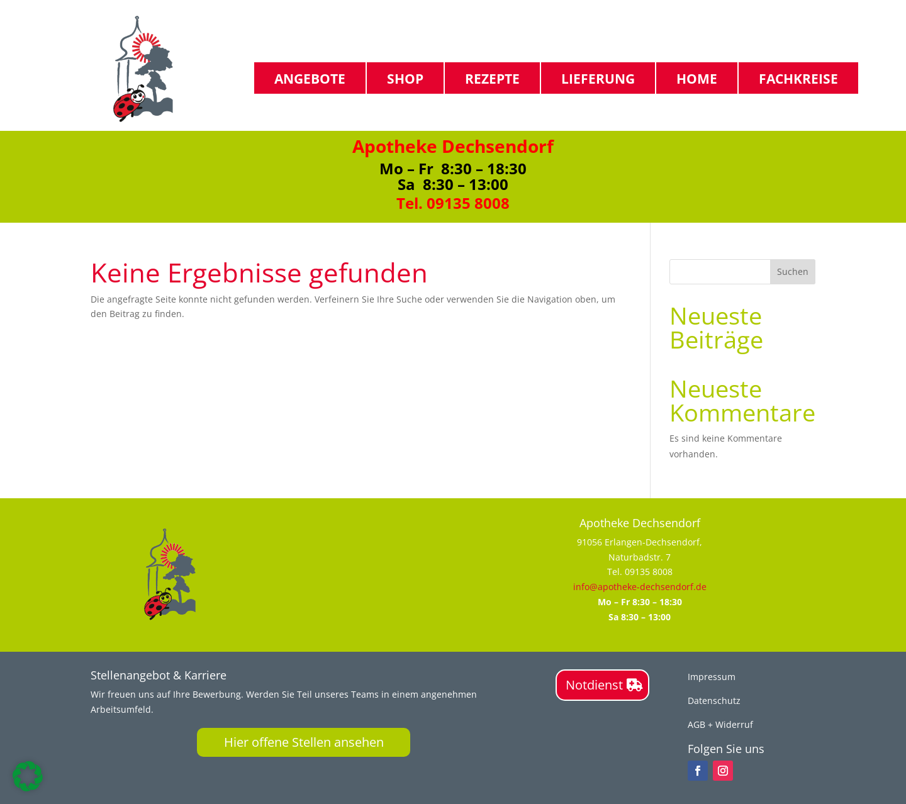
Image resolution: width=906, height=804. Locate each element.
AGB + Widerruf (720, 724)
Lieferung (598, 78)
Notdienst (594, 684)
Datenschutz (714, 700)
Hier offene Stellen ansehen (304, 742)
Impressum (711, 677)
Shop (405, 78)
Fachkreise (798, 78)
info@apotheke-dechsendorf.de (640, 587)
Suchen (792, 271)
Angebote (309, 78)
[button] (27, 776)
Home (696, 78)
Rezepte (492, 78)
